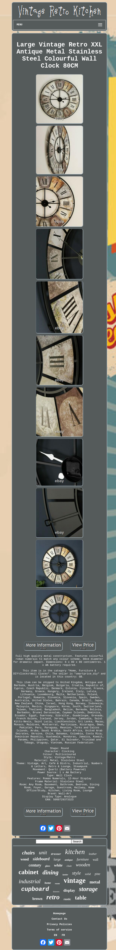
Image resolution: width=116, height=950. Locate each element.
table (80, 898)
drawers (56, 891)
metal (95, 881)
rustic (67, 899)
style (76, 873)
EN (55, 935)
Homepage (59, 913)
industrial (29, 881)
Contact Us (59, 918)
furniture (83, 859)
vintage (75, 880)
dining (50, 872)
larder (65, 874)
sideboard (41, 858)
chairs (28, 852)
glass (47, 866)
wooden (83, 864)
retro (53, 897)
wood (24, 859)
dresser (56, 854)
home (47, 882)
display (69, 890)
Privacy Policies (59, 924)
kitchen (75, 851)
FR (63, 935)
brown (37, 899)
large (57, 859)
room (57, 883)
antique (69, 859)
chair (69, 865)
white (58, 865)
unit (43, 852)
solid (88, 874)
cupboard (35, 889)
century (35, 865)
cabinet (29, 872)
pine (97, 874)
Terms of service (59, 929)
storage (88, 888)
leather (93, 853)
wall (95, 859)
